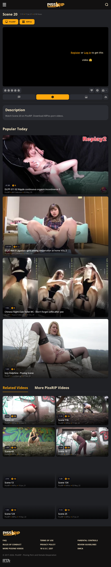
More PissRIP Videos (52, 388)
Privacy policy (47, 544)
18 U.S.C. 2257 (46, 548)
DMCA (80, 548)
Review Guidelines (87, 544)
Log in (87, 52)
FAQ (5, 540)
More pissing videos (13, 548)
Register (75, 52)
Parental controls (88, 540)
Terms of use (46, 540)
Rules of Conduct (12, 544)
